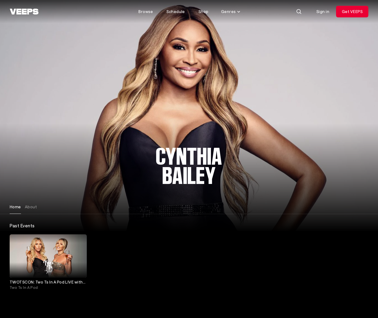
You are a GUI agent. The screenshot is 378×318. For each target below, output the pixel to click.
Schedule (175, 11)
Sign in (322, 11)
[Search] (299, 11)
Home (15, 206)
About (31, 206)
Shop (203, 11)
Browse (145, 11)
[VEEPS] (24, 11)
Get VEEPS (352, 11)
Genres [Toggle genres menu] (231, 11)
